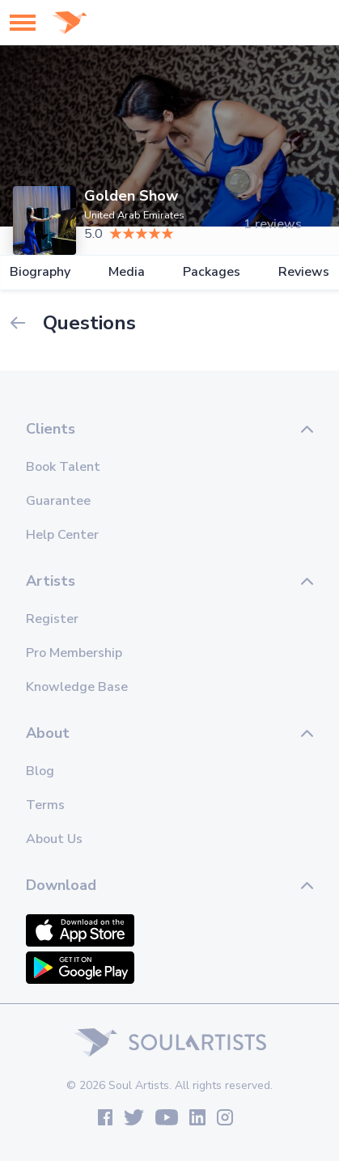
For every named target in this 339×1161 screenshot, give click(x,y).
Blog (40, 771)
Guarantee (58, 501)
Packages (211, 272)
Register (52, 619)
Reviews (303, 272)
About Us (54, 839)
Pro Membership (74, 653)
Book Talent (63, 467)
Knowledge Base (77, 687)
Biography (40, 272)
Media (126, 272)
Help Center (62, 535)
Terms (45, 805)
